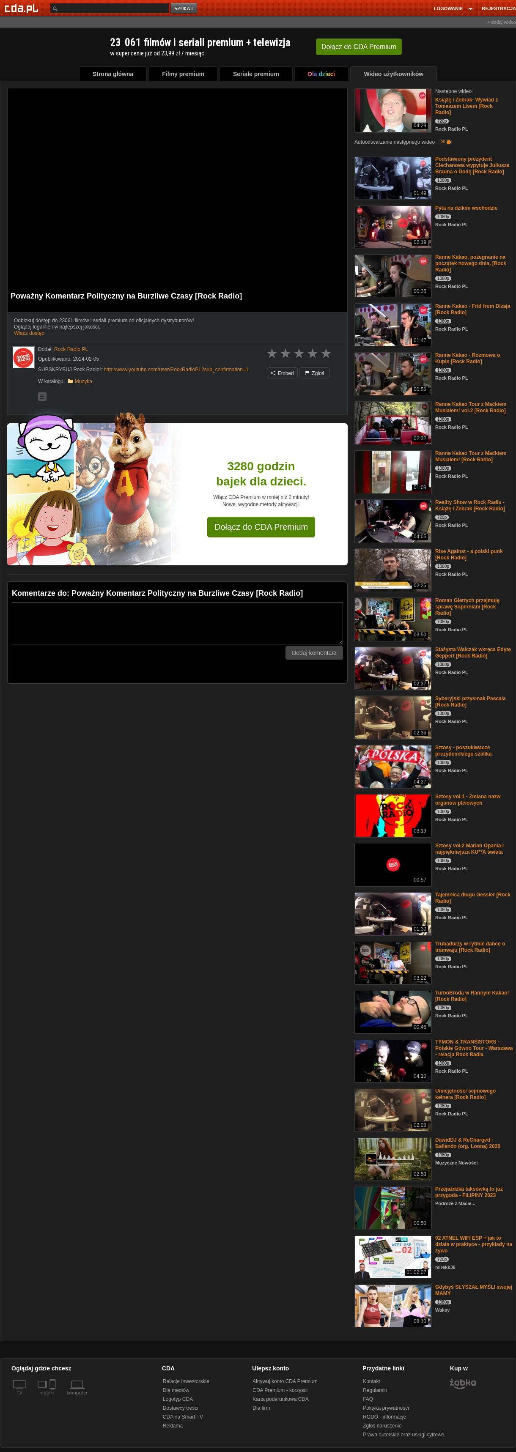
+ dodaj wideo (501, 22)
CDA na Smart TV (183, 1417)
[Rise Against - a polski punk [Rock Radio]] (392, 569)
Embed (282, 373)
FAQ (368, 1399)
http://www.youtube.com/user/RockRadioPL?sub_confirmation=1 (176, 370)
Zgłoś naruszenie (382, 1426)
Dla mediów (176, 1390)
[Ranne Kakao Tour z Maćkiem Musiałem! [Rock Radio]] (392, 471)
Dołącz (358, 46)
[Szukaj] (109, 8)
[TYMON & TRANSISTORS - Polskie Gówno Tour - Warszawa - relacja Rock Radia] (392, 1060)
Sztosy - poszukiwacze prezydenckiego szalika (463, 751)
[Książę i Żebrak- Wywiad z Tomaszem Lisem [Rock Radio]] (392, 109)
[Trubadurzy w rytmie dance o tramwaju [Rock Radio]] (392, 962)
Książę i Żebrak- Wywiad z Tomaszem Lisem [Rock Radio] (466, 106)
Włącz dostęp (29, 333)
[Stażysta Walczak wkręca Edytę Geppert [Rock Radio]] (392, 668)
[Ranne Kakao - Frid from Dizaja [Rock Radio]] (392, 324)
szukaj (184, 8)
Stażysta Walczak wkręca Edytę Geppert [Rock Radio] (473, 653)
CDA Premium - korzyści (280, 1390)
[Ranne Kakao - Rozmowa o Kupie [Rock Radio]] (392, 373)
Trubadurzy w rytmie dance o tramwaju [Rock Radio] (470, 947)
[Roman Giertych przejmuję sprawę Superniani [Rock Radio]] (392, 618)
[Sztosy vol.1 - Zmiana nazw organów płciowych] (392, 815)
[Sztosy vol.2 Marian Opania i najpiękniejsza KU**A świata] (392, 864)
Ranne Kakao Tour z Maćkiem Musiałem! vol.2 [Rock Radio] (471, 407)
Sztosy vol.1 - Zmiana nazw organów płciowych (468, 800)
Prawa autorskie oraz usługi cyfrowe (403, 1435)
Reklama (173, 1426)
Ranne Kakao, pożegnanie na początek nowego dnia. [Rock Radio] (470, 263)
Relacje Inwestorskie (186, 1381)
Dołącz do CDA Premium (261, 526)
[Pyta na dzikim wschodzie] (392, 226)
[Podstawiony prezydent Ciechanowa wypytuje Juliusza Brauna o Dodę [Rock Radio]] (392, 177)
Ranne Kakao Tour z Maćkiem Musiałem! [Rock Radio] (471, 456)
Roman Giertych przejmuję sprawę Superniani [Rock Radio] (467, 606)
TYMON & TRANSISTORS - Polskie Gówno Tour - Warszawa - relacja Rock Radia (474, 1048)
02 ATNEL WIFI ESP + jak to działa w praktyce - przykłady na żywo (473, 1244)
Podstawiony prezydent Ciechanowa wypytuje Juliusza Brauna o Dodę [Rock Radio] (472, 165)
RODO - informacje (384, 1417)
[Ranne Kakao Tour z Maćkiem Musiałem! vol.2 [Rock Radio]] (392, 422)
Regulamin (375, 1390)
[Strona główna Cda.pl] (23, 8)
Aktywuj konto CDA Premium (285, 1381)
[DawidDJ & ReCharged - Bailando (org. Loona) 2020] (392, 1158)
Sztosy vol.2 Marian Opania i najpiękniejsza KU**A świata (469, 849)
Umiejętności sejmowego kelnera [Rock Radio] (465, 1094)
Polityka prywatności (386, 1408)
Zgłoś (314, 373)
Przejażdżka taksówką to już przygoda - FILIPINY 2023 (469, 1192)
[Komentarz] (177, 623)
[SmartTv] (53, 1398)
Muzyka (83, 381)
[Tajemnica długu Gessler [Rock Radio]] (392, 913)
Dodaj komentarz (314, 652)
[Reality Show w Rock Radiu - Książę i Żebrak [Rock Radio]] (392, 520)
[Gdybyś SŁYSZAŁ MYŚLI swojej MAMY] (392, 1305)
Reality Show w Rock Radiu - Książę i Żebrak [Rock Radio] (470, 505)
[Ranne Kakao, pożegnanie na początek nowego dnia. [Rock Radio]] (392, 275)
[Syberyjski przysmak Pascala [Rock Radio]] (392, 717)
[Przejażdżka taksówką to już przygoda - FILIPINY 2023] (392, 1207)
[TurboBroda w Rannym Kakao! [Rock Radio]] (392, 1011)
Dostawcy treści (180, 1408)
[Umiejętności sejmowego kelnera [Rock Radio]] (392, 1109)
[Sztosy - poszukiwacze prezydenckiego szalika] (392, 766)
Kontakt (371, 1381)
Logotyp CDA (178, 1399)
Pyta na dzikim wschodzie (466, 208)
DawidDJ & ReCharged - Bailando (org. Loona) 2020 (467, 1143)
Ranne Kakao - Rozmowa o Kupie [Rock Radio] (467, 358)
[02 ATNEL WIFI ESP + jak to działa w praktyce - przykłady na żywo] (392, 1256)
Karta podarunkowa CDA (281, 1399)
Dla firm (261, 1408)
